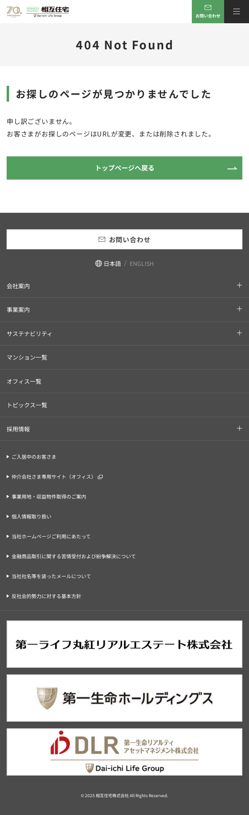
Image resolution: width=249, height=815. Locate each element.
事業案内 (18, 309)
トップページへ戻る (125, 168)
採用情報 (18, 429)
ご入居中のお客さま (34, 456)
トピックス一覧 (27, 405)
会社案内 (18, 286)
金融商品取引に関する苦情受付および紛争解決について (74, 556)
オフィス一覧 (24, 381)
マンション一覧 (27, 357)
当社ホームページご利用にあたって (51, 536)
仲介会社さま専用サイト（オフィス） (54, 476)
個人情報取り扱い (31, 516)
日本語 (112, 263)
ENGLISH (142, 263)
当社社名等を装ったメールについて (51, 575)
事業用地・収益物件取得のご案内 (49, 496)
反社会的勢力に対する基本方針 (46, 595)
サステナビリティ (30, 333)
